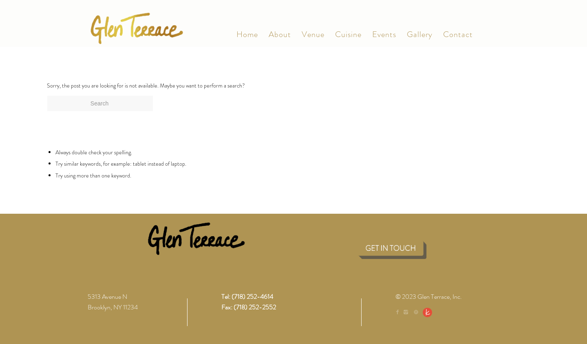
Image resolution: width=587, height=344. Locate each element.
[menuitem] (247, 34)
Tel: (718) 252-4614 (247, 296)
